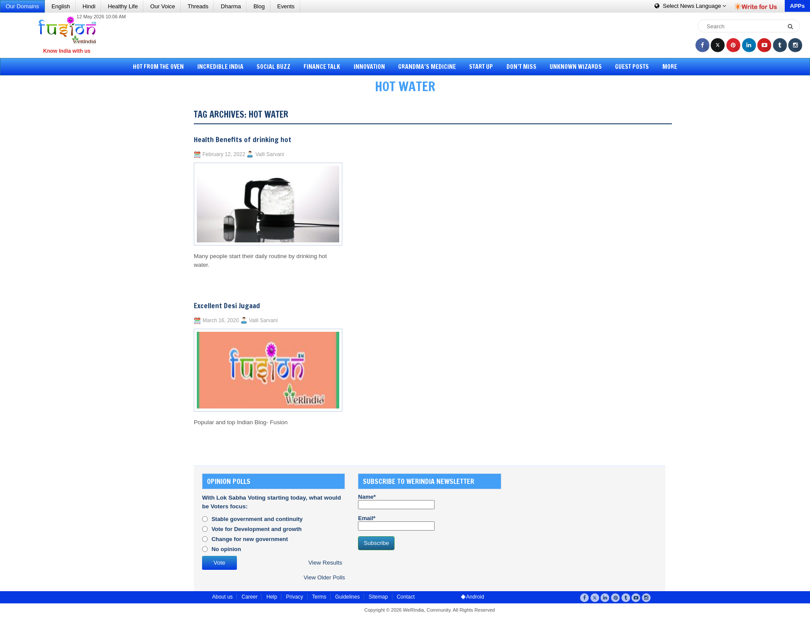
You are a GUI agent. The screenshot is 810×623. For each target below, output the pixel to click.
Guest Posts (632, 66)
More (669, 66)
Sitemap (378, 597)
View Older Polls (324, 577)
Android (472, 597)
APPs (797, 6)
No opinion (226, 549)
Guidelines (347, 597)
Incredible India (220, 66)
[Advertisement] (408, 34)
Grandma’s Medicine (427, 66)
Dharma (231, 6)
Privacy (294, 597)
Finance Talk (322, 66)
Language (690, 6)
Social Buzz (273, 66)
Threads (198, 6)
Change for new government (250, 539)
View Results (325, 562)
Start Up (481, 66)
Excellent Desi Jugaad (227, 305)
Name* (396, 501)
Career (250, 597)
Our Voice (162, 6)
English (60, 6)
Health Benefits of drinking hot (242, 139)
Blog (259, 6)
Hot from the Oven (158, 66)
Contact (406, 597)
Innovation (369, 66)
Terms (319, 597)
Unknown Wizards (576, 66)
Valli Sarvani (269, 154)
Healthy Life (123, 6)
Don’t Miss (521, 66)
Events (286, 6)
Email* (396, 523)
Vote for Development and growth (257, 529)
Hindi (88, 6)
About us (222, 597)
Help (272, 597)
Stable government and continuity (257, 519)
